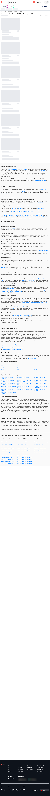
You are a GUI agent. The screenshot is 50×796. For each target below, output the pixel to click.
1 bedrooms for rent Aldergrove (7, 715)
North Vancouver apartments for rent (8, 540)
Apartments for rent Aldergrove (7, 700)
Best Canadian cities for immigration (10, 500)
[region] (35, 403)
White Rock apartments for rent (7, 554)
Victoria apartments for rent (6, 556)
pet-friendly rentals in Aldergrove (8, 377)
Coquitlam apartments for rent (7, 542)
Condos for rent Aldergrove (6, 702)
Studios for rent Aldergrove (6, 713)
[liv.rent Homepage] (2, 2)
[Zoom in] (48, 790)
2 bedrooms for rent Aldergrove (7, 717)
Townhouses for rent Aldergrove (7, 704)
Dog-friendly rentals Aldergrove (7, 732)
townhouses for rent (11, 316)
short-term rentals (10, 418)
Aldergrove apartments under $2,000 (8, 755)
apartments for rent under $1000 (8, 248)
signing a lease (4, 216)
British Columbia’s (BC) (13, 173)
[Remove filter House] (4, 9)
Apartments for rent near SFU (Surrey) (8, 587)
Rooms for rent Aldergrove (6, 708)
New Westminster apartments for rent (8, 544)
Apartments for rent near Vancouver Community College (8, 574)
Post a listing (39, 2)
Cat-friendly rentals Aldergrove (7, 734)
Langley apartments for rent (6, 548)
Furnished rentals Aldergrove (6, 726)
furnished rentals (15, 265)
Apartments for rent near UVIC (7, 585)
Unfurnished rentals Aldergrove (7, 728)
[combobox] (9, 2)
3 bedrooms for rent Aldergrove (7, 719)
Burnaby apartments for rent (6, 534)
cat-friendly (9, 380)
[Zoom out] (48, 792)
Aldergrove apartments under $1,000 (8, 751)
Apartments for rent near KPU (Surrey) (8, 598)
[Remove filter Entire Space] (11, 9)
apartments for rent (12, 279)
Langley (8, 174)
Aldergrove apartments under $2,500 (8, 757)
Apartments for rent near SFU (7, 566)
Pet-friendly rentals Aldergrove (7, 730)
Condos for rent (4, 341)
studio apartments (15, 261)
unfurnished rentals (7, 266)
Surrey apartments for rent (6, 536)
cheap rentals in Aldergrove (7, 247)
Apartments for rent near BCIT (7, 568)
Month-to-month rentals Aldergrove (8, 743)
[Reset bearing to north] (48, 794)
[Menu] (46, 2)
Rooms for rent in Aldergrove (12, 356)
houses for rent (15, 303)
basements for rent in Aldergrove (10, 327)
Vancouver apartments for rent (7, 532)
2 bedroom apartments (12, 259)
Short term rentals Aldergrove (7, 741)
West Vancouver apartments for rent (8, 546)
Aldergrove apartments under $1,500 (8, 753)
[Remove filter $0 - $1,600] (17, 9)
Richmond (3, 246)
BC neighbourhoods (5, 527)
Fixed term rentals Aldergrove (7, 745)
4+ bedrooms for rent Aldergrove (7, 721)
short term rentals (10, 268)
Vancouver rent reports (12, 237)
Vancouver (6, 180)
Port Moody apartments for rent (7, 550)
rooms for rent (9, 435)
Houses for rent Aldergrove (6, 706)
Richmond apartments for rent (7, 538)
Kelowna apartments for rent (6, 552)
